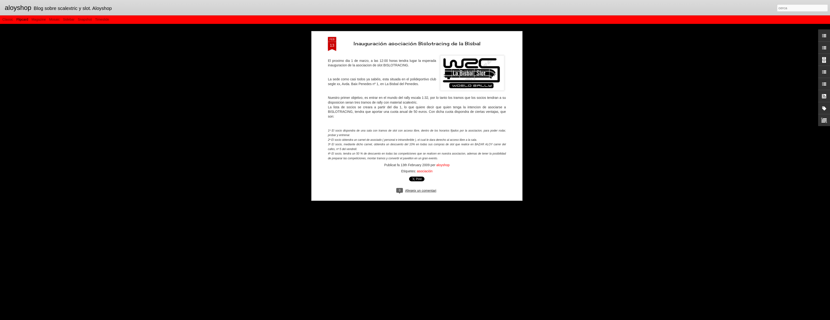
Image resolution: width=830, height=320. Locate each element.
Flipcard (22, 19)
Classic (7, 19)
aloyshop (443, 118)
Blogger (436, 317)
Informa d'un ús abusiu (455, 317)
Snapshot (85, 19)
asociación (425, 124)
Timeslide (102, 19)
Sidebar (69, 19)
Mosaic (54, 19)
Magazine (39, 19)
